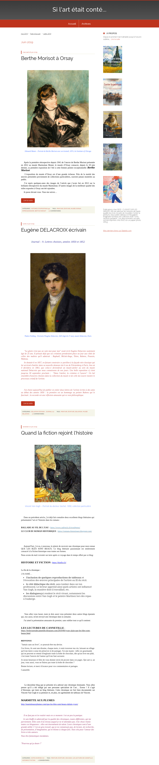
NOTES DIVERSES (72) (37, 758)
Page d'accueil (35, 34)
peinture (60, 208)
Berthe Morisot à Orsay (47, 58)
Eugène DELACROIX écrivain (53, 230)
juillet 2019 (47, 34)
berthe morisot (40, 211)
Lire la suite (28, 200)
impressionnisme (28, 211)
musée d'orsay (76, 208)
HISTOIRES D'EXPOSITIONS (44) (40, 208)
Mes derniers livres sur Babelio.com (117, 230)
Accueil (72, 23)
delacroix (78, 411)
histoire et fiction (28, 760)
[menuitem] (72, 23)
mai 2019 (24, 34)
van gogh (68, 758)
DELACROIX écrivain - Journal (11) (42, 411)
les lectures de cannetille (83, 758)
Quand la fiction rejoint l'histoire (57, 433)
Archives (86, 23)
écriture (67, 208)
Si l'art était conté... (79, 9)
